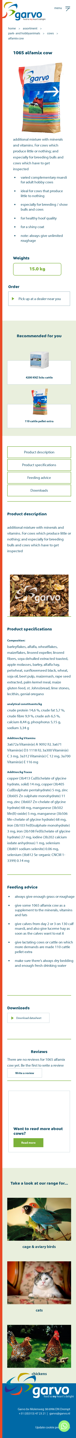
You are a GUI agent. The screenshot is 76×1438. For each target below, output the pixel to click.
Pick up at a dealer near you (40, 298)
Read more (28, 1142)
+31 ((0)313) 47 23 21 (32, 1413)
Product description (39, 452)
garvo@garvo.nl (59, 1413)
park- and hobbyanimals (24, 33)
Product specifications (39, 464)
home (12, 28)
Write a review (24, 1073)
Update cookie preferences (52, 1427)
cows (50, 33)
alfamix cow (16, 38)
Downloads (39, 490)
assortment (30, 28)
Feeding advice (39, 477)
